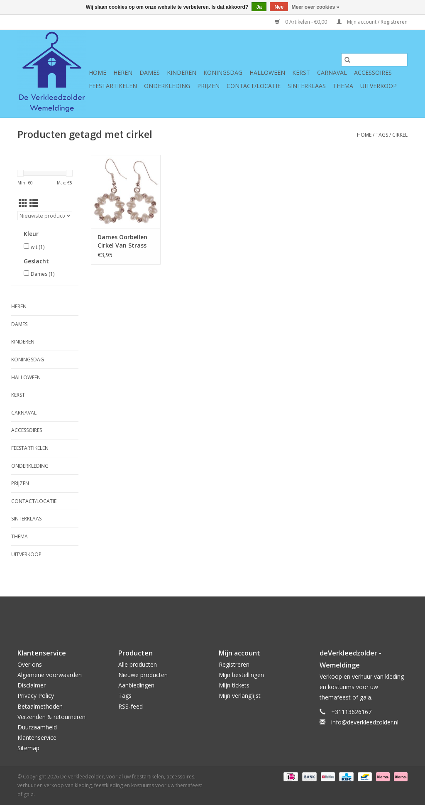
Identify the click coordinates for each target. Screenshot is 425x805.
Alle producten (137, 664)
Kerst (301, 72)
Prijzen (208, 86)
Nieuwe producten (143, 675)
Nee (278, 7)
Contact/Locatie (254, 86)
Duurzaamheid (37, 727)
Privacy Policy (35, 695)
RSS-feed (130, 706)
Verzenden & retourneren (51, 717)
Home (97, 72)
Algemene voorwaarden (49, 675)
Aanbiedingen (136, 685)
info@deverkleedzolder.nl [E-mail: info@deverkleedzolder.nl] (364, 722)
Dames (149, 72)
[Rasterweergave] (23, 203)
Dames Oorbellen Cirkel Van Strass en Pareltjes (122, 241)
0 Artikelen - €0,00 (301, 21)
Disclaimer (31, 685)
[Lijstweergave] (33, 203)
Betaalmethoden (40, 706)
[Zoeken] (374, 59)
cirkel (400, 134)
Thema (343, 86)
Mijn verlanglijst (240, 695)
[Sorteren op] (44, 215)
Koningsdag (222, 72)
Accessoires (373, 72)
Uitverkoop (378, 86)
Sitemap (28, 748)
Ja (258, 7)
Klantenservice (36, 737)
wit (37, 246)
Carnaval (332, 72)
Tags (382, 134)
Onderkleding (167, 86)
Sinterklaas (307, 86)
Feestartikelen (113, 86)
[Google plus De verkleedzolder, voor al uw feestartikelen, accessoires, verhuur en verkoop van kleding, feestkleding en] (197, 615)
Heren (122, 72)
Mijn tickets (234, 685)
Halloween (267, 72)
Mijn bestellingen (241, 675)
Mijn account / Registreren (372, 21)
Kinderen (181, 72)
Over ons (29, 664)
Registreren (234, 664)
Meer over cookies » (316, 7)
